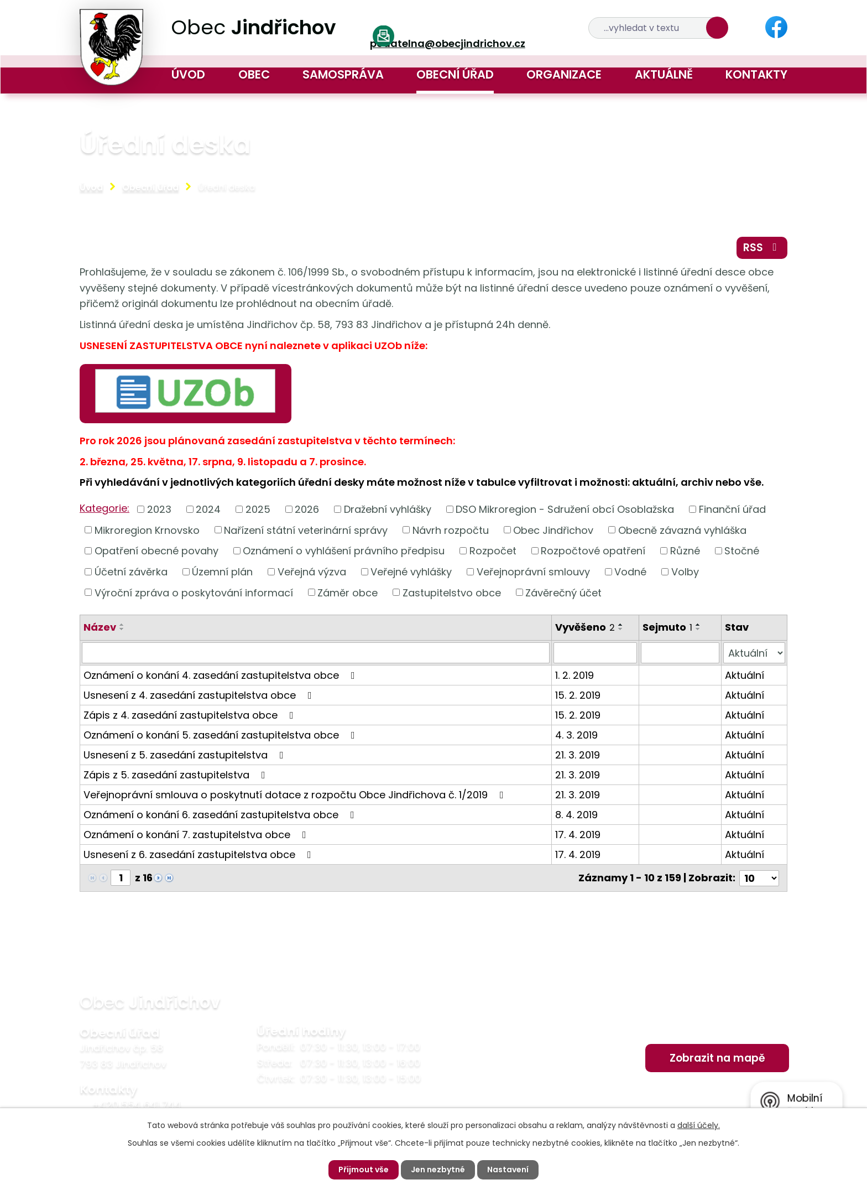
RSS (762, 247)
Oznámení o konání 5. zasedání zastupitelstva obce (221, 735)
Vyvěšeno (585, 627)
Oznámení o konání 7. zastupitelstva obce (197, 834)
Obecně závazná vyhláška (682, 530)
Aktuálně (664, 74)
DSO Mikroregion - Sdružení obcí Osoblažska (565, 509)
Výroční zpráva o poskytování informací (194, 592)
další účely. (698, 1125)
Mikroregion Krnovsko (147, 530)
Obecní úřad (455, 74)
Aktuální (744, 675)
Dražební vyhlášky (387, 509)
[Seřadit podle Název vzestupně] (122, 624)
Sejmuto (667, 627)
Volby (685, 572)
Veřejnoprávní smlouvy (533, 572)
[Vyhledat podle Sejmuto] (680, 652)
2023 (159, 509)
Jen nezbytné (438, 1169)
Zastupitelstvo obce (452, 592)
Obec (254, 74)
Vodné (630, 572)
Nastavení (508, 1169)
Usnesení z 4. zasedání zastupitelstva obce (199, 695)
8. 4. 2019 (576, 815)
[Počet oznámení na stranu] (759, 878)
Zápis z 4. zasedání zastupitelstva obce (190, 715)
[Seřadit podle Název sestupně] (122, 629)
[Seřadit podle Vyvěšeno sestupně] (621, 629)
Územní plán (222, 572)
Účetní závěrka (131, 572)
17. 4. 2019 (577, 834)
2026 (307, 509)
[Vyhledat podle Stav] (754, 652)
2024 (208, 509)
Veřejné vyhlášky (411, 572)
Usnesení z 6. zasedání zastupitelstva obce (199, 854)
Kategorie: (104, 508)
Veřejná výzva (312, 572)
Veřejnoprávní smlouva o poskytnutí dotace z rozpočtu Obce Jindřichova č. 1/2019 (295, 795)
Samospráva (343, 74)
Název (99, 627)
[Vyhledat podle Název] (316, 652)
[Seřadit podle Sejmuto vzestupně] (698, 624)
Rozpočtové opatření (593, 551)
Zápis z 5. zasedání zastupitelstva (176, 775)
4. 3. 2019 (576, 735)
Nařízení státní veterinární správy (306, 530)
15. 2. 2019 (577, 695)
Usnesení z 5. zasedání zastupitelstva (185, 755)
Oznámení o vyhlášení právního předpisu (344, 551)
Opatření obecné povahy (156, 551)
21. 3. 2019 (577, 755)
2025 (258, 509)
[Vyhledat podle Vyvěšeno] (595, 652)
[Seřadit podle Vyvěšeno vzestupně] (621, 624)
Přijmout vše (363, 1169)
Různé (685, 551)
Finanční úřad (732, 509)
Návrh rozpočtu (450, 530)
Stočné (741, 551)
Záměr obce (347, 592)
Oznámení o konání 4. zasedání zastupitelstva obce (221, 675)
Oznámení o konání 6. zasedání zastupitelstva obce (221, 815)
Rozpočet (492, 551)
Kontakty (756, 74)
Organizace (564, 74)
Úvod (188, 74)
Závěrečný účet (563, 592)
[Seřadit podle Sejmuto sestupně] (698, 629)
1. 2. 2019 (574, 675)
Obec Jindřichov (553, 530)
